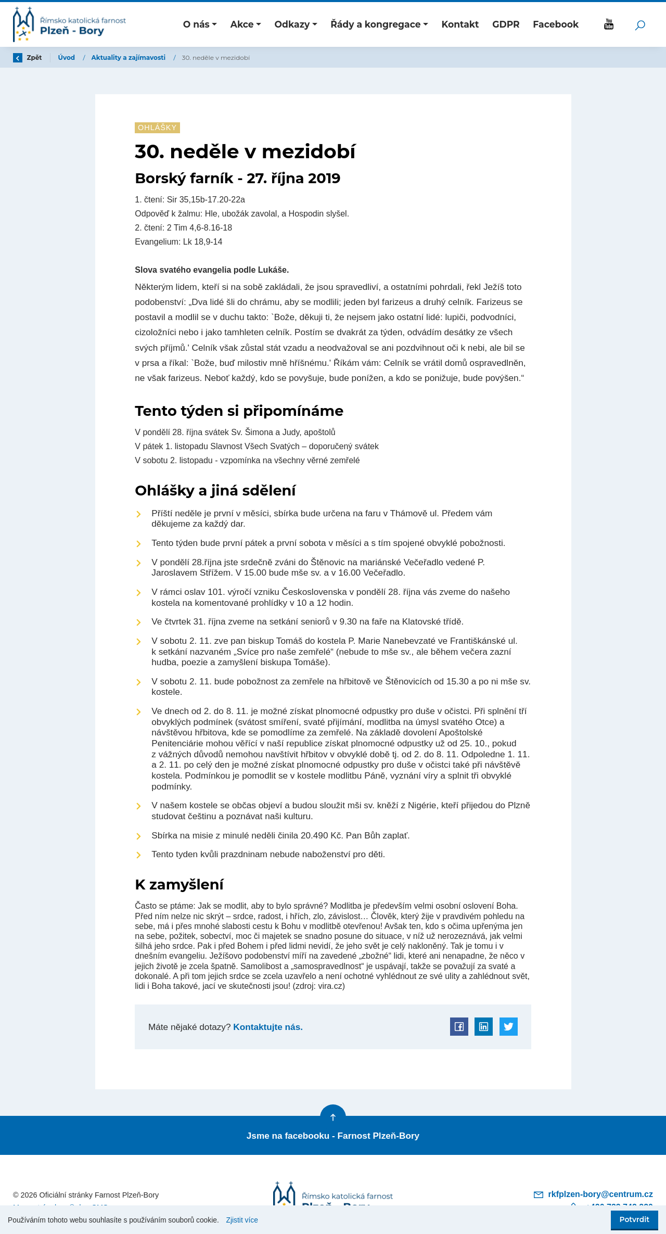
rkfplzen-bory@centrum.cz (593, 1194)
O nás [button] (196, 24)
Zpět (27, 57)
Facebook (556, 24)
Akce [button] (242, 24)
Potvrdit (634, 1219)
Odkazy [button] (292, 24)
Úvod (67, 57)
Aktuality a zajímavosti (130, 57)
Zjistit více (242, 1220)
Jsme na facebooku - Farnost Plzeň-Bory (333, 1135)
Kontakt (460, 24)
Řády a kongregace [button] (375, 24)
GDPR (506, 24)
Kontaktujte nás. (267, 1027)
